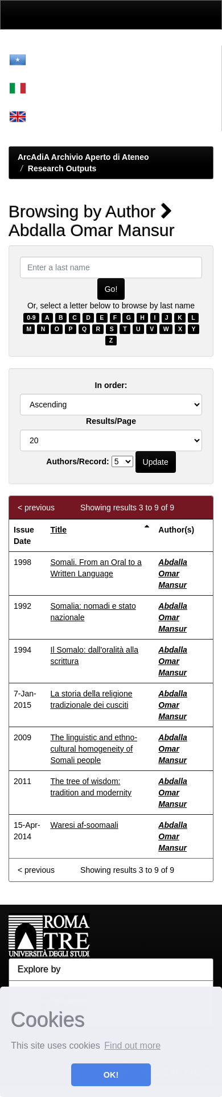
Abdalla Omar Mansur (172, 573)
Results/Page (111, 421)
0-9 (31, 317)
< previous (36, 507)
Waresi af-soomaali (84, 825)
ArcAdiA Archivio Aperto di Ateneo (83, 157)
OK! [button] (111, 1074)
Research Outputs (62, 168)
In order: (111, 385)
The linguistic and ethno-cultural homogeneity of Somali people (94, 749)
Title (59, 529)
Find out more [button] (132, 1045)
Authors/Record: (77, 461)
